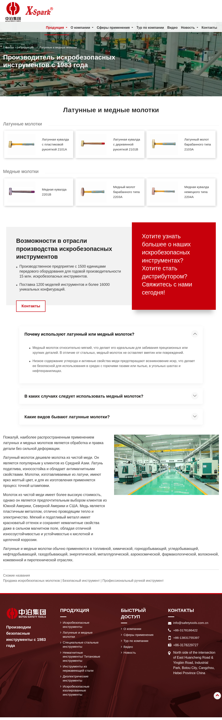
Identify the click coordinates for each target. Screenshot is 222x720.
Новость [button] (188, 27)
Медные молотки (21, 171)
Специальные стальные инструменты (81, 646)
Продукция (26, 47)
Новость (130, 654)
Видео (172, 27)
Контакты (209, 27)
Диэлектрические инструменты (76, 680)
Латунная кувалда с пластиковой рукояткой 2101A (56, 144)
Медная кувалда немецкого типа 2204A (197, 192)
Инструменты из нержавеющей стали (78, 670)
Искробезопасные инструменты (76, 625)
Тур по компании (150, 27)
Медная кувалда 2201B (54, 192)
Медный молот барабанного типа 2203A (127, 192)
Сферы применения (139, 635)
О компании (133, 629)
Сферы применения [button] (114, 27)
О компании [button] (80, 27)
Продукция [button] (55, 27)
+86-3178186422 (185, 630)
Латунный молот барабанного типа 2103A (198, 144)
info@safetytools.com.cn (191, 623)
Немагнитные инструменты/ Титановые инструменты (81, 658)
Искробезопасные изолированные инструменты (76, 693)
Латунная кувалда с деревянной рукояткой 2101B (127, 144)
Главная (8, 47)
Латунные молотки (23, 123)
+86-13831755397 (186, 638)
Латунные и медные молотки (78, 635)
